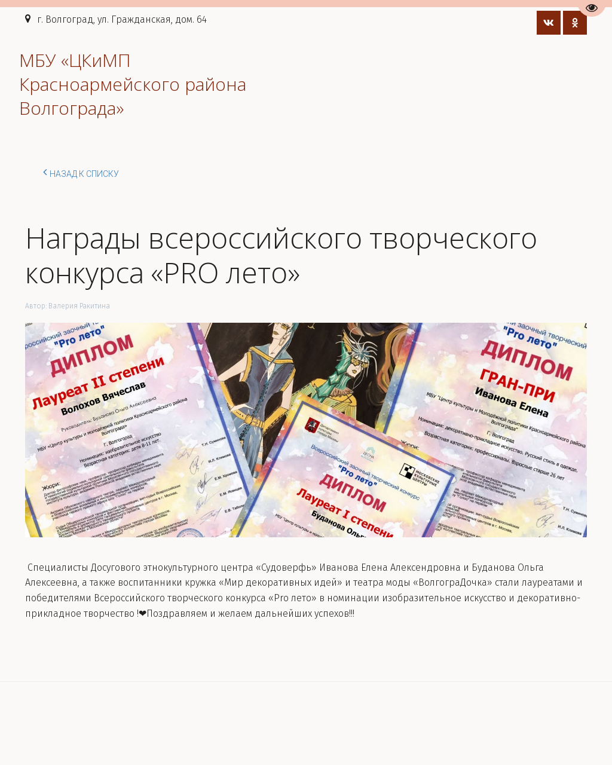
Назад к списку (81, 172)
